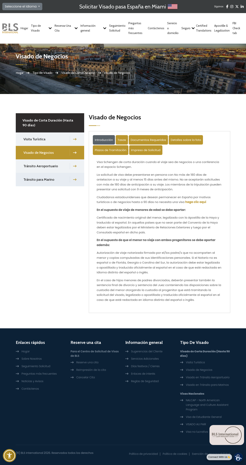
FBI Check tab (236, 28)
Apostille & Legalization (222, 28)
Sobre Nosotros (32, 359)
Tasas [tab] (122, 140)
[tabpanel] (159, 232)
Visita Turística (34, 139)
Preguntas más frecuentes (135, 28)
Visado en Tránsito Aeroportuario (207, 377)
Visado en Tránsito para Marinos (207, 385)
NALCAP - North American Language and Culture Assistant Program (207, 404)
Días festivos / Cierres (145, 366)
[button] (9, 455)
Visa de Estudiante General (204, 417)
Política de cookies (175, 454)
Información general (93, 28)
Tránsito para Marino (38, 179)
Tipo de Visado (41, 28)
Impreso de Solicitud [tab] (145, 150)
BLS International (32, 453)
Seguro (187, 28)
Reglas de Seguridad (145, 381)
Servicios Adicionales (145, 359)
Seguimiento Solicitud (117, 28)
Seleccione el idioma (21, 6)
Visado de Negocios (38, 153)
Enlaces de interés (143, 374)
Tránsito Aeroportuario (40, 166)
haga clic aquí (195, 202)
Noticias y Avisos (32, 381)
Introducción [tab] (104, 140)
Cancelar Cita (85, 377)
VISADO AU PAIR (196, 424)
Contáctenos (156, 28)
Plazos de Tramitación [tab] (110, 150)
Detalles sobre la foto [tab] (186, 140)
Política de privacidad (143, 454)
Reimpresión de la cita (91, 370)
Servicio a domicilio (173, 28)
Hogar (24, 28)
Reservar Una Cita (66, 28)
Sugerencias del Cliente (147, 351)
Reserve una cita (87, 362)
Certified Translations (203, 28)
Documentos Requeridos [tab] (148, 140)
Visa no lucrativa (197, 432)
